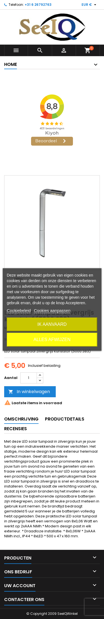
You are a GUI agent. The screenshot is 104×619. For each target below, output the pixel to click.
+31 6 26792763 (38, 4)
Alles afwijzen (52, 339)
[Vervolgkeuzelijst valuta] (90, 4)
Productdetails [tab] (64, 419)
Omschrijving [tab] (21, 419)
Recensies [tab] (15, 428)
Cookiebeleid (19, 310)
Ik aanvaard (52, 324)
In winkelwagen (29, 391)
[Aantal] (28, 377)
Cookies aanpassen (52, 310)
